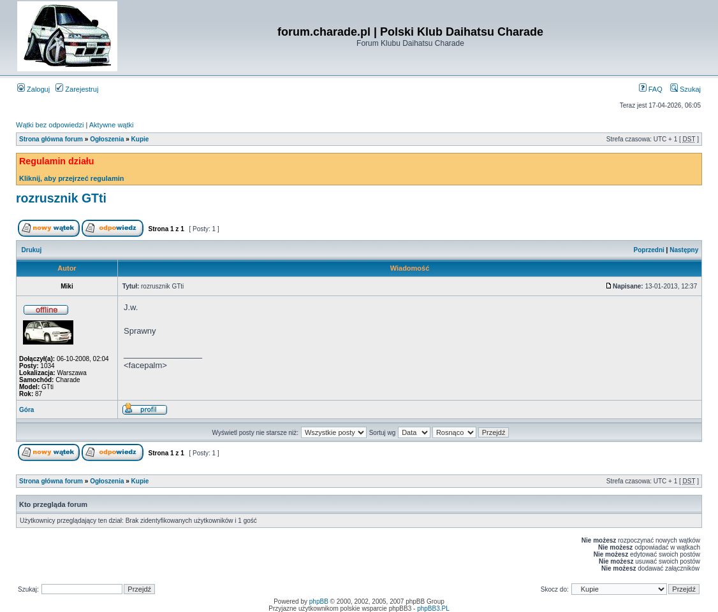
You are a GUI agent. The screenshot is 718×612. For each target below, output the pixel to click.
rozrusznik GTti (61, 198)
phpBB (318, 601)
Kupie (140, 139)
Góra (26, 409)
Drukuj (32, 249)
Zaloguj (33, 89)
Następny (684, 249)
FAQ (651, 89)
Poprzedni (649, 249)
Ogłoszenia (107, 139)
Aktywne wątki (111, 125)
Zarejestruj (76, 89)
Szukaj (685, 89)
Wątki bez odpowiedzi (50, 125)
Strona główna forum (51, 139)
